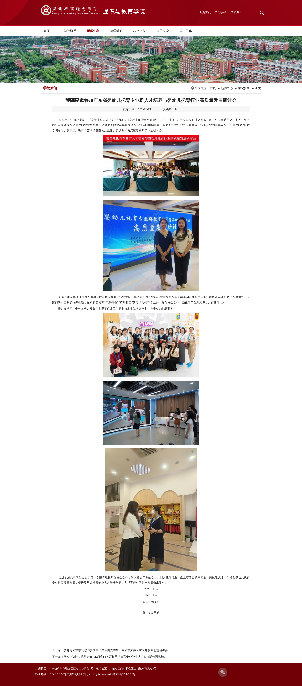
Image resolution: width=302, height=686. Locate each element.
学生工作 (186, 31)
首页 (47, 31)
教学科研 (116, 31)
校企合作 (139, 31)
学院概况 (70, 31)
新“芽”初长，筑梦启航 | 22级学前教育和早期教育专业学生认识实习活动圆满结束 (115, 656)
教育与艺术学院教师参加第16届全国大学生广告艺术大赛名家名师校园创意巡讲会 (116, 650)
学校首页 (236, 12)
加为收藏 (220, 12)
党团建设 (162, 31)
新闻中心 (93, 31)
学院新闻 (244, 88)
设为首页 (205, 12)
